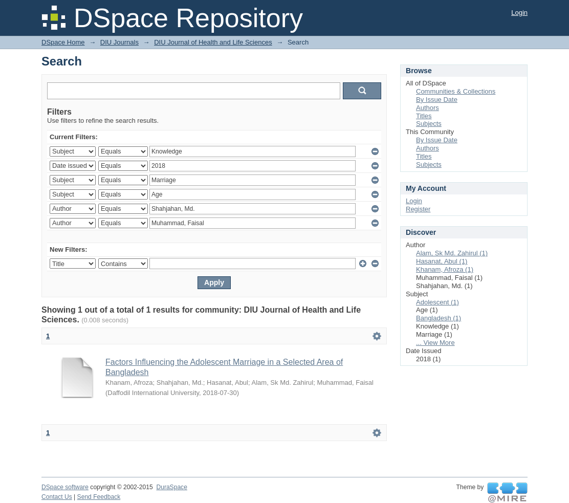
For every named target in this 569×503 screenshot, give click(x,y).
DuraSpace (171, 487)
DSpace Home (63, 42)
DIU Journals (119, 42)
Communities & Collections (455, 91)
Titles (424, 116)
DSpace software (65, 487)
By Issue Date (436, 99)
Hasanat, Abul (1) (441, 261)
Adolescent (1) (437, 302)
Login (519, 12)
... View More (435, 342)
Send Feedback (99, 496)
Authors (427, 108)
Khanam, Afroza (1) (444, 269)
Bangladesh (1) (438, 318)
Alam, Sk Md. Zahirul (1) (452, 253)
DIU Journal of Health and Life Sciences (213, 42)
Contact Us (56, 496)
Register (418, 209)
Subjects (429, 123)
